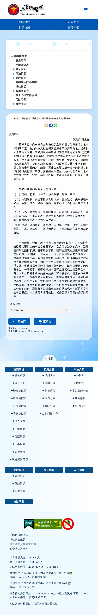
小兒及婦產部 (79, 390)
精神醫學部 (20, 56)
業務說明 (21, 73)
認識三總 (19, 369)
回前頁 (19, 321)
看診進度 (73, 22)
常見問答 (49, 470)
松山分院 (48, 383)
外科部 (79, 375)
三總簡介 (19, 429)
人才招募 (79, 470)
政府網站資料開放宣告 (23, 544)
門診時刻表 (22, 65)
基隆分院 (48, 406)
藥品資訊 (19, 483)
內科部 (79, 383)
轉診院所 (19, 501)
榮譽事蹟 (19, 451)
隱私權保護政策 (19, 535)
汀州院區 (48, 375)
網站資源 (21, 86)
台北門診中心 (49, 413)
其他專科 (79, 398)
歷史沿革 (21, 60)
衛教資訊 (21, 78)
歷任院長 (19, 421)
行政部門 (79, 406)
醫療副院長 (19, 390)
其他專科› (36, 118)
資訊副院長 (19, 413)
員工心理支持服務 (26, 95)
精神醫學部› (48, 118)
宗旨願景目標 (19, 459)
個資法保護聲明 (19, 548)
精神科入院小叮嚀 (26, 82)
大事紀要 (19, 444)
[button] (49, 358)
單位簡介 (21, 69)
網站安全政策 (18, 539)
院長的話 (19, 375)
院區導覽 (19, 436)
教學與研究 (22, 91)
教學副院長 (19, 398)
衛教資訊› (59, 118)
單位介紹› (26, 118)
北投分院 (48, 390)
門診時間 (21, 99)
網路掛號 (24, 22)
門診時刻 (24, 27)
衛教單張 (19, 491)
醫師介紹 (73, 27)
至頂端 (45, 322)
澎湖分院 (48, 398)
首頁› (18, 118)
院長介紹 (19, 383)
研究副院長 (19, 406)
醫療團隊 (21, 104)
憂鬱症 (67, 118)
